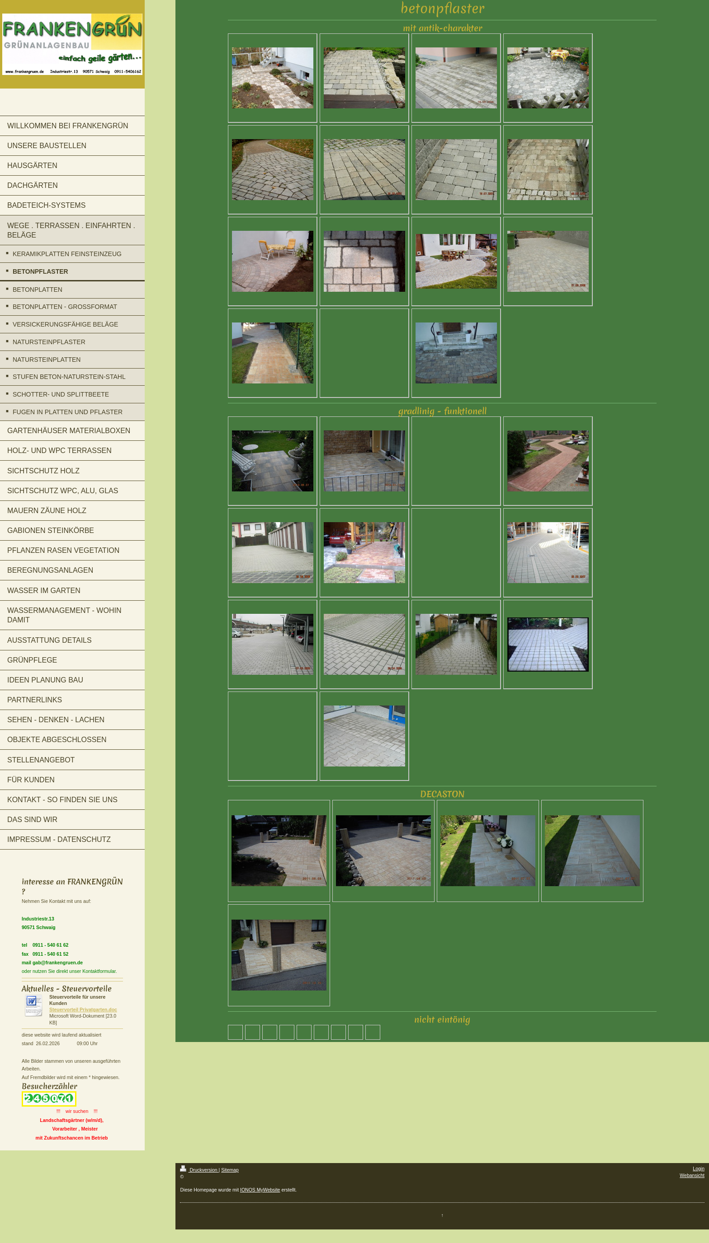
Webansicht (692, 1175)
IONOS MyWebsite (260, 1189)
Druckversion (199, 1170)
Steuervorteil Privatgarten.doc (83, 1009)
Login (698, 1168)
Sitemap (230, 1170)
